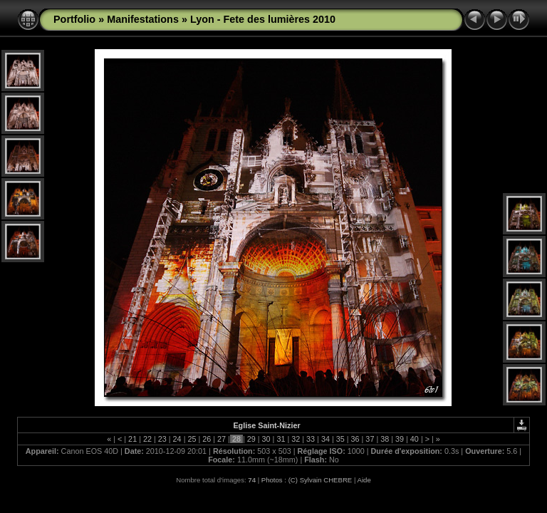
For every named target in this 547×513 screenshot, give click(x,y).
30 (266, 439)
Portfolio (74, 19)
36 (355, 439)
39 (399, 439)
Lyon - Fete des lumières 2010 (262, 19)
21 (132, 439)
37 (369, 439)
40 (414, 439)
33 (310, 439)
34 (325, 439)
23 (162, 439)
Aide (364, 480)
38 (384, 439)
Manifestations (143, 19)
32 (295, 439)
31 (280, 439)
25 (191, 439)
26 (206, 439)
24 (177, 439)
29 (251, 439)
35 (340, 439)
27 (221, 439)
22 (147, 439)
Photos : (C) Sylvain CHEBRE (306, 480)
